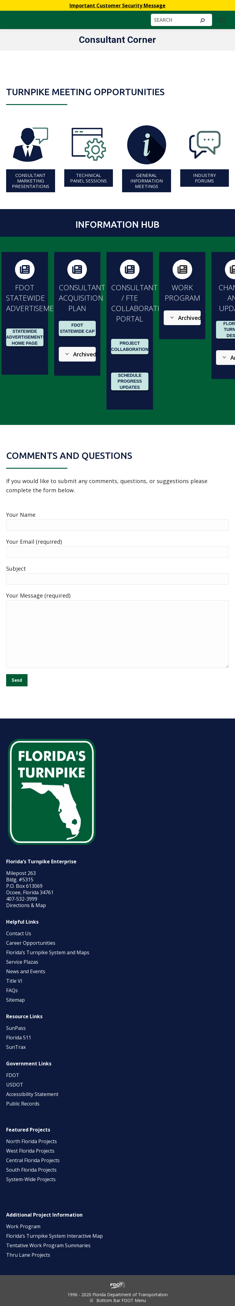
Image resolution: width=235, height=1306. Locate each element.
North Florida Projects (31, 1141)
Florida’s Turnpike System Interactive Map (54, 1236)
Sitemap (15, 999)
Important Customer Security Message (117, 5)
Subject (16, 568)
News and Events (25, 971)
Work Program (23, 1226)
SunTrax (16, 1047)
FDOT (12, 1075)
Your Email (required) (34, 541)
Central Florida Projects (33, 1160)
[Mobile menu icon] (222, 20)
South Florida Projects (31, 1169)
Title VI (14, 981)
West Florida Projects (30, 1150)
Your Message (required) (38, 595)
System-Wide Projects (31, 1179)
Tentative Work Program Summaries (48, 1245)
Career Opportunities (30, 943)
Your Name (20, 514)
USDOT (14, 1084)
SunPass (16, 1028)
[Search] (181, 20)
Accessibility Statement (32, 1094)
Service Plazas (22, 962)
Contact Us (18, 933)
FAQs (12, 990)
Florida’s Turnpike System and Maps (47, 952)
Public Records (22, 1103)
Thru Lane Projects (28, 1255)
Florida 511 (18, 1037)
